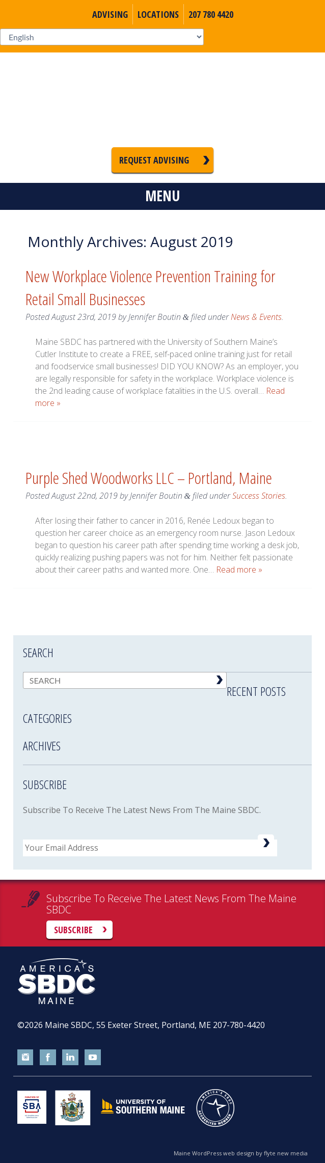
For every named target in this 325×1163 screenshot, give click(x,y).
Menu (162, 195)
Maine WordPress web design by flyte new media (241, 1153)
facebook (48, 1057)
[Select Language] (102, 37)
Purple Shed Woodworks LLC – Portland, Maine (148, 478)
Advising (110, 14)
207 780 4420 (210, 14)
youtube (93, 1057)
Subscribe (73, 930)
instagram (25, 1057)
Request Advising (154, 160)
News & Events (256, 316)
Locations (158, 14)
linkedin (70, 1057)
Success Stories (258, 495)
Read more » (239, 569)
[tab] (167, 691)
